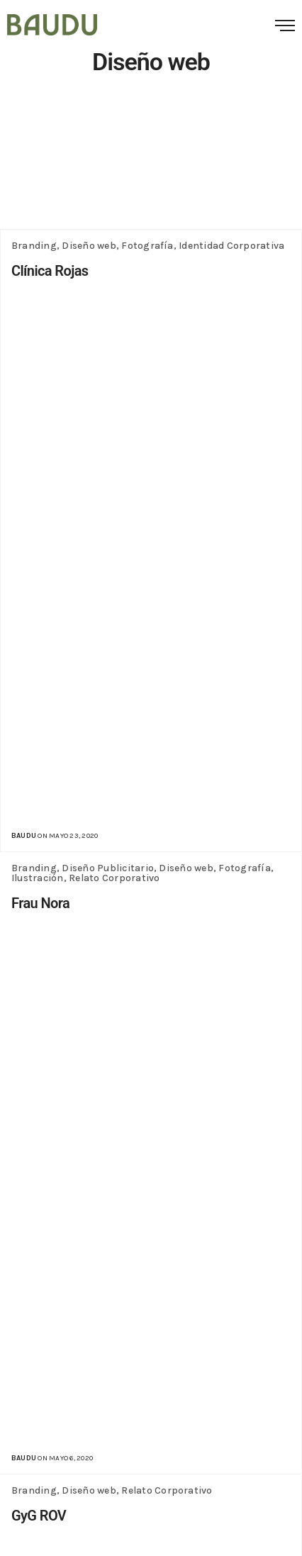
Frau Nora (40, 903)
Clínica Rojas (50, 270)
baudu (23, 836)
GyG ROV (38, 1515)
